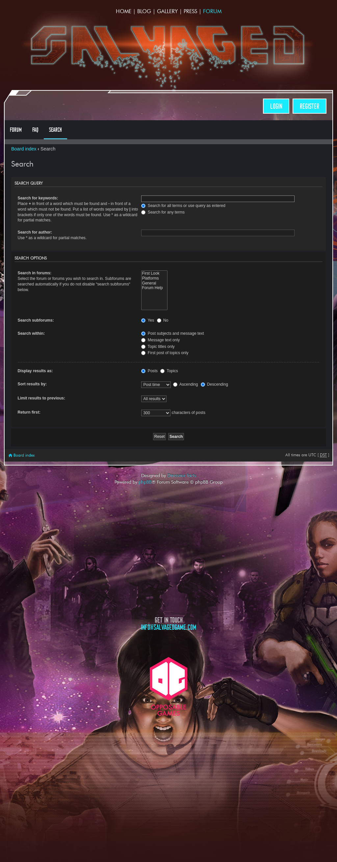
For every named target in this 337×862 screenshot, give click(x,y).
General (154, 283)
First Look (154, 273)
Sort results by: (32, 384)
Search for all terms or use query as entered (183, 205)
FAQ (35, 129)
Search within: (31, 333)
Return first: (29, 412)
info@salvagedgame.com (168, 627)
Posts (149, 371)
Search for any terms (163, 212)
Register (309, 106)
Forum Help (154, 287)
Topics (169, 371)
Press (190, 11)
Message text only (160, 340)
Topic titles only (157, 346)
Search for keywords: (38, 198)
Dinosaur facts (181, 475)
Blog (144, 11)
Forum (212, 11)
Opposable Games (168, 686)
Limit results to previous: (41, 398)
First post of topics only (164, 353)
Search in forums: (35, 273)
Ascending (185, 384)
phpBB (145, 482)
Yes (147, 320)
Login (276, 106)
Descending (214, 384)
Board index (23, 148)
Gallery (167, 11)
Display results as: (35, 371)
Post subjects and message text (172, 333)
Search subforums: (36, 320)
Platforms (154, 278)
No (162, 320)
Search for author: (35, 232)
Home (123, 11)
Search (55, 129)
